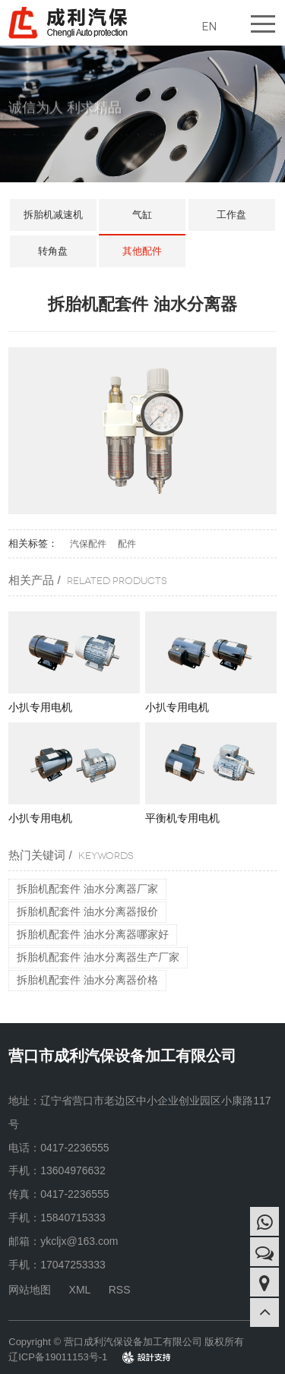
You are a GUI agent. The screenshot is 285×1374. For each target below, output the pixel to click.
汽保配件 (88, 544)
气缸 (142, 214)
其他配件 (142, 251)
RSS (120, 1290)
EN (209, 26)
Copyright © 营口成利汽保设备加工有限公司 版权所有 (126, 1341)
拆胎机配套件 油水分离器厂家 (87, 889)
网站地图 (29, 1290)
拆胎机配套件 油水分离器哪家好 (93, 934)
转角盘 (53, 251)
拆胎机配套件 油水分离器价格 (87, 980)
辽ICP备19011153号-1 (57, 1357)
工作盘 (231, 214)
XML (80, 1290)
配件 (127, 544)
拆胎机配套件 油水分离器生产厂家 (98, 957)
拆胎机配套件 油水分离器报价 (87, 911)
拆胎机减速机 (53, 214)
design (136, 1357)
